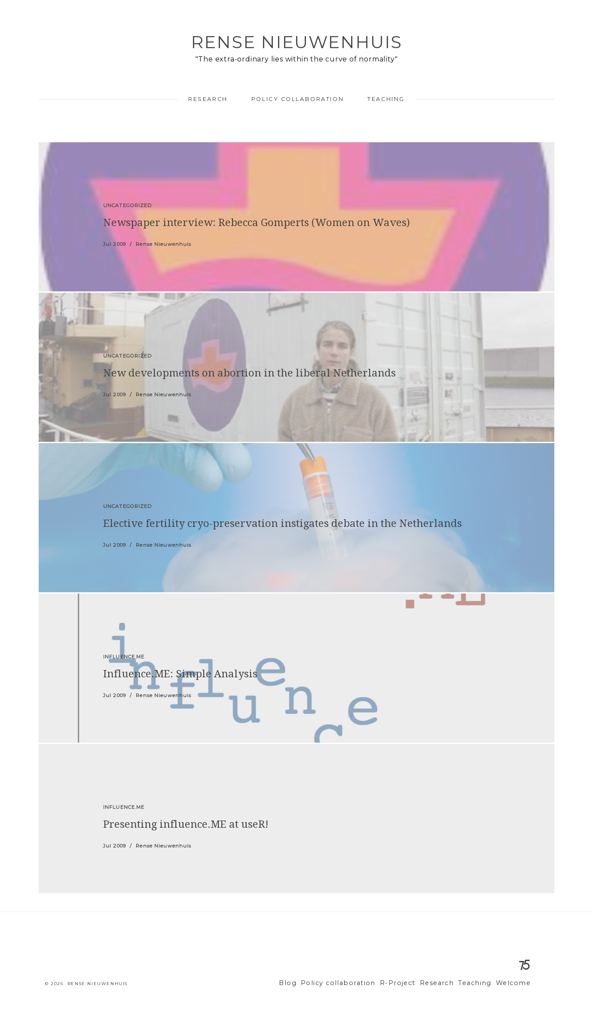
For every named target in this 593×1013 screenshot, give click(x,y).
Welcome (515, 983)
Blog (311, 983)
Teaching (385, 99)
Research (207, 99)
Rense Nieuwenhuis (296, 41)
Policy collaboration (297, 99)
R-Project (410, 983)
